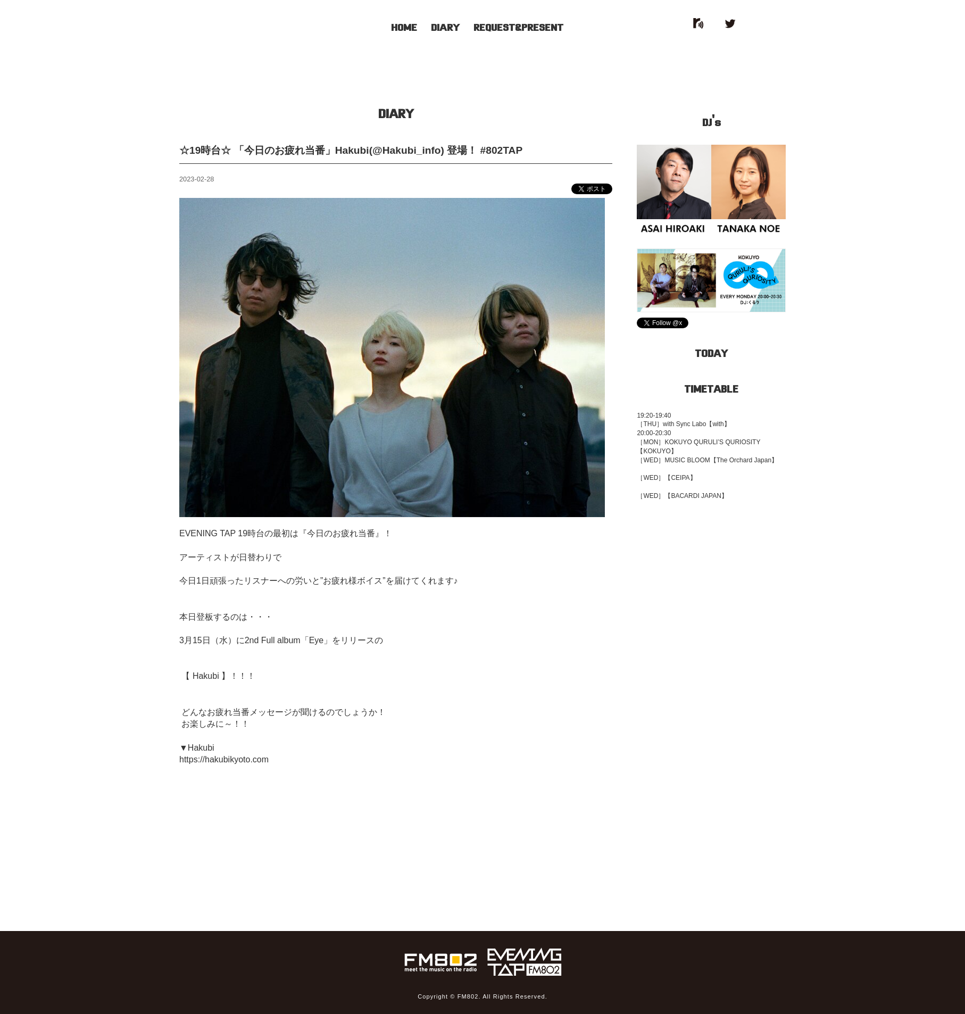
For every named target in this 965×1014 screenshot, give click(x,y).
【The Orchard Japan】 (744, 460)
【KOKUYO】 (657, 451)
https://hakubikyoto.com (224, 759)
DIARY (445, 26)
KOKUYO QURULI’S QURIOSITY (712, 442)
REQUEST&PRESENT (518, 26)
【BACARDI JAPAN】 (695, 496)
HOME (404, 26)
